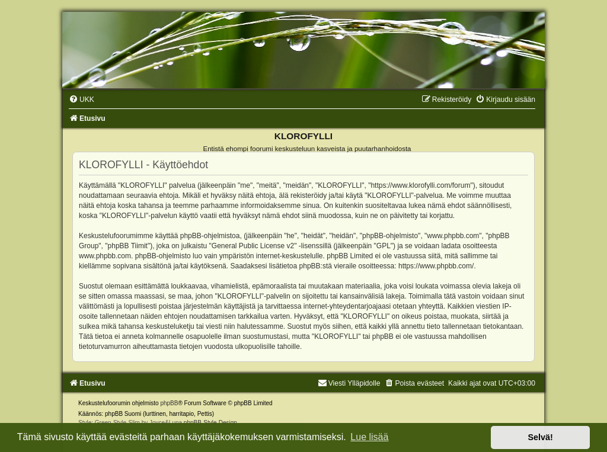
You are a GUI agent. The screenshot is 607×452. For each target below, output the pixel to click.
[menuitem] (81, 99)
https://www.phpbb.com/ (436, 266)
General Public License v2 (253, 246)
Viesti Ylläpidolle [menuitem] (349, 383)
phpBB (169, 403)
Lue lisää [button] (369, 437)
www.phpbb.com (105, 256)
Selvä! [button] (540, 437)
